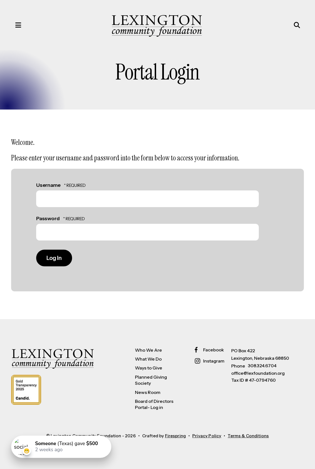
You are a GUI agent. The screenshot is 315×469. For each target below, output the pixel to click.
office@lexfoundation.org (258, 373)
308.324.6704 (262, 365)
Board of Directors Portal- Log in (154, 404)
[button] (12, 25)
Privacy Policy (206, 435)
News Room (147, 392)
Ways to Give (148, 368)
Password (48, 218)
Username (48, 185)
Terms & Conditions (248, 435)
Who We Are (148, 350)
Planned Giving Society (151, 380)
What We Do (148, 359)
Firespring (175, 435)
